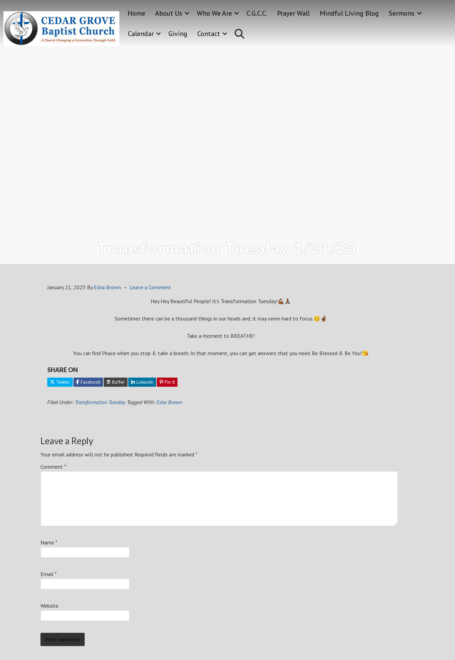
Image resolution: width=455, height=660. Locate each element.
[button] (187, 13)
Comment (53, 466)
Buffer (115, 382)
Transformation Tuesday (100, 402)
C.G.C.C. (257, 13)
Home (136, 13)
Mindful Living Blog (349, 13)
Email (48, 574)
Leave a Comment (150, 287)
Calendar (141, 33)
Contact (208, 33)
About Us (168, 13)
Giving (177, 33)
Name (48, 542)
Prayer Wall (293, 13)
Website (49, 605)
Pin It (167, 382)
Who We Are (214, 13)
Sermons (402, 13)
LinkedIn (142, 382)
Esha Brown (169, 402)
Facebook (88, 382)
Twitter (60, 382)
